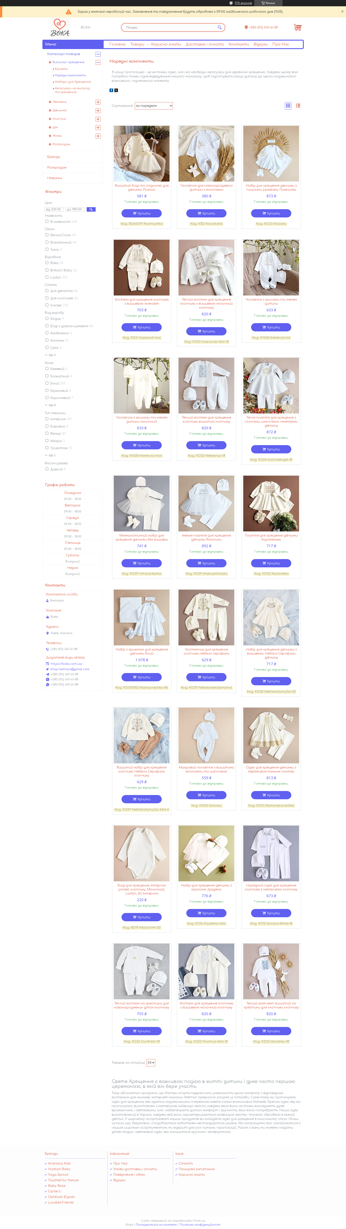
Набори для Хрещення (73, 81)
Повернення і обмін (129, 1174)
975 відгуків (243, 3)
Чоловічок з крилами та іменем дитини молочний (142, 419)
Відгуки (261, 44)
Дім (55, 127)
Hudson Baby (59, 1169)
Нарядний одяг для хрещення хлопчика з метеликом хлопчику (271, 887)
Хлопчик (59, 118)
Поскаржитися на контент (156, 1224)
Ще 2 (52, 355)
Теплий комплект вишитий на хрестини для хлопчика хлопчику (271, 1005)
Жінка (57, 135)
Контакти (239, 44)
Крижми (61, 68)
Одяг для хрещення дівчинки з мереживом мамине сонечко (271, 769)
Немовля (59, 101)
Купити (144, 213)
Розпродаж (61, 144)
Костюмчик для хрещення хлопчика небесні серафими (206, 651)
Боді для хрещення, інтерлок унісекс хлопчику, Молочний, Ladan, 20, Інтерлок (141, 889)
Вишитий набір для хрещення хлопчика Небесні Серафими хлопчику (142, 771)
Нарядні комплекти (70, 75)
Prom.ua (199, 1220)
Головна (117, 44)
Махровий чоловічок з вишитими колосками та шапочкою (206, 769)
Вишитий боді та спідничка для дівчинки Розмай (142, 187)
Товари (137, 44)
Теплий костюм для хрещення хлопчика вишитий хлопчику (206, 419)
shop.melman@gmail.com (69, 669)
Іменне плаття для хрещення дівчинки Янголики (206, 537)
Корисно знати (166, 44)
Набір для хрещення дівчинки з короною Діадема (206, 887)
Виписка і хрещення (68, 62)
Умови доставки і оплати (135, 1169)
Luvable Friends (61, 1202)
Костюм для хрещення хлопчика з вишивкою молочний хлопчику (206, 1005)
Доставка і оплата (205, 44)
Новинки (54, 178)
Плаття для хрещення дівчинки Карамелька (271, 537)
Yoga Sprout (58, 1174)
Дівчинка (60, 110)
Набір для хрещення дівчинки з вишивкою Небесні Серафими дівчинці (271, 653)
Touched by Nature (63, 1180)
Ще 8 (52, 405)
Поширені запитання (197, 1169)
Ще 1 (52, 455)
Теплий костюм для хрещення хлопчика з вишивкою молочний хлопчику (206, 303)
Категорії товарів (63, 54)
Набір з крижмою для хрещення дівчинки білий (141, 651)
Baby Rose (56, 1186)
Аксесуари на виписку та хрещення (72, 90)
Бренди (53, 157)
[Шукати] (219, 27)
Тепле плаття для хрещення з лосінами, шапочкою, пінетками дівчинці (271, 421)
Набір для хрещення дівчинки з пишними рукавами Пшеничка (271, 187)
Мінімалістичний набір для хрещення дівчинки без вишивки (141, 537)
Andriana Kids (59, 1163)
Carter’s (54, 1191)
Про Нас (280, 44)
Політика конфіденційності (200, 1224)
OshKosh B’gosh (61, 1197)
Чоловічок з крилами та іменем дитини (271, 301)
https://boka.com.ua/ (67, 663)
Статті (186, 1163)
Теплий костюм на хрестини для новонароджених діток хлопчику (141, 1005)
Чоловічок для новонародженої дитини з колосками (206, 187)
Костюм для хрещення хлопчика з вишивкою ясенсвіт (142, 301)
